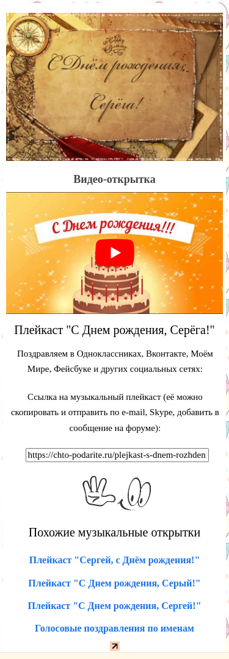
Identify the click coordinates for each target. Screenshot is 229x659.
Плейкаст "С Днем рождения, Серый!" (114, 583)
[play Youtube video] (114, 253)
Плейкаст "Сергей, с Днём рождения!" (114, 560)
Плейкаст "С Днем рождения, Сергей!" (114, 605)
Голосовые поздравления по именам (114, 628)
